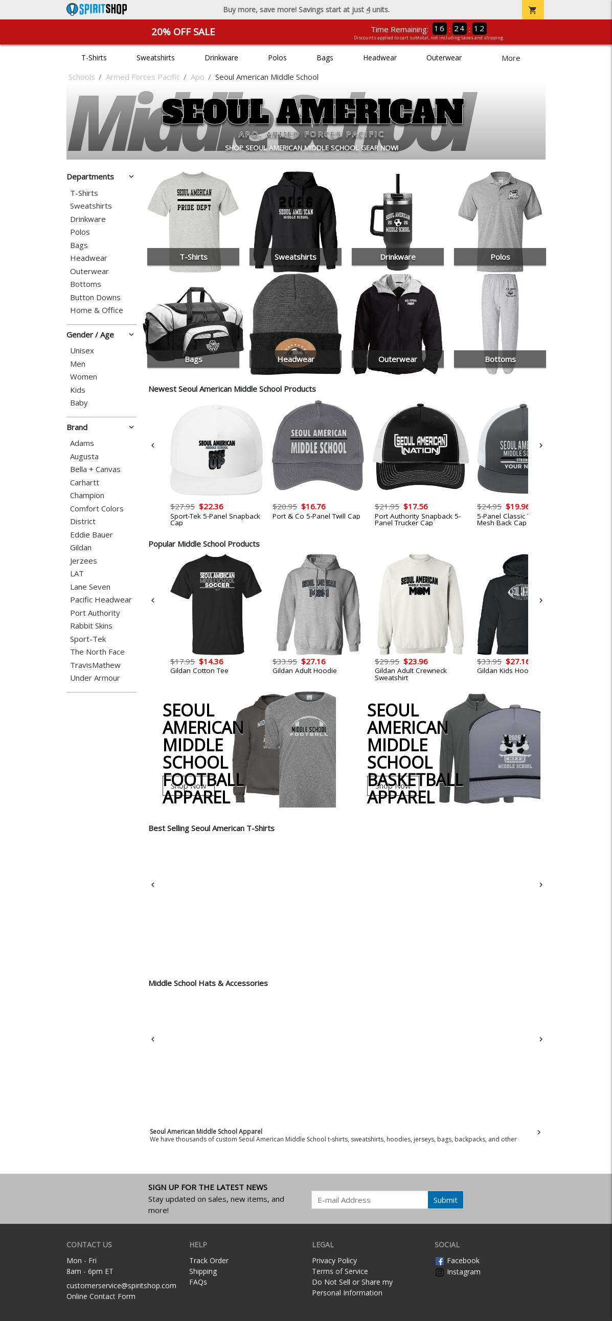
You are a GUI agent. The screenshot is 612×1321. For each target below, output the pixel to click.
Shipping (203, 1271)
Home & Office (96, 310)
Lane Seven (90, 587)
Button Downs (95, 297)
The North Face (97, 651)
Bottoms (85, 284)
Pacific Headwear (101, 599)
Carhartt (84, 482)
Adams (82, 443)
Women (83, 376)
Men (77, 364)
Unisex (82, 350)
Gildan (81, 547)
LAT (77, 573)
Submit (446, 1200)
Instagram (458, 1272)
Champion (87, 495)
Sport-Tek (88, 639)
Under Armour (95, 678)
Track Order (209, 1260)
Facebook (457, 1260)
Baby (79, 402)
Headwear (380, 57)
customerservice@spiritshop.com (121, 1285)
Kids (77, 390)
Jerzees (83, 560)
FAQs (198, 1282)
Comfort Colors (97, 508)
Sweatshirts (156, 57)
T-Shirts (94, 57)
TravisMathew (95, 665)
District (83, 521)
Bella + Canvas (95, 469)
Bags (324, 57)
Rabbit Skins (91, 625)
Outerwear (444, 57)
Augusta (84, 456)
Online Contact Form (100, 1296)
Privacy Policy (334, 1260)
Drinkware (221, 57)
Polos (277, 57)
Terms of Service (340, 1271)
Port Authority (95, 613)
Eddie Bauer (91, 534)
